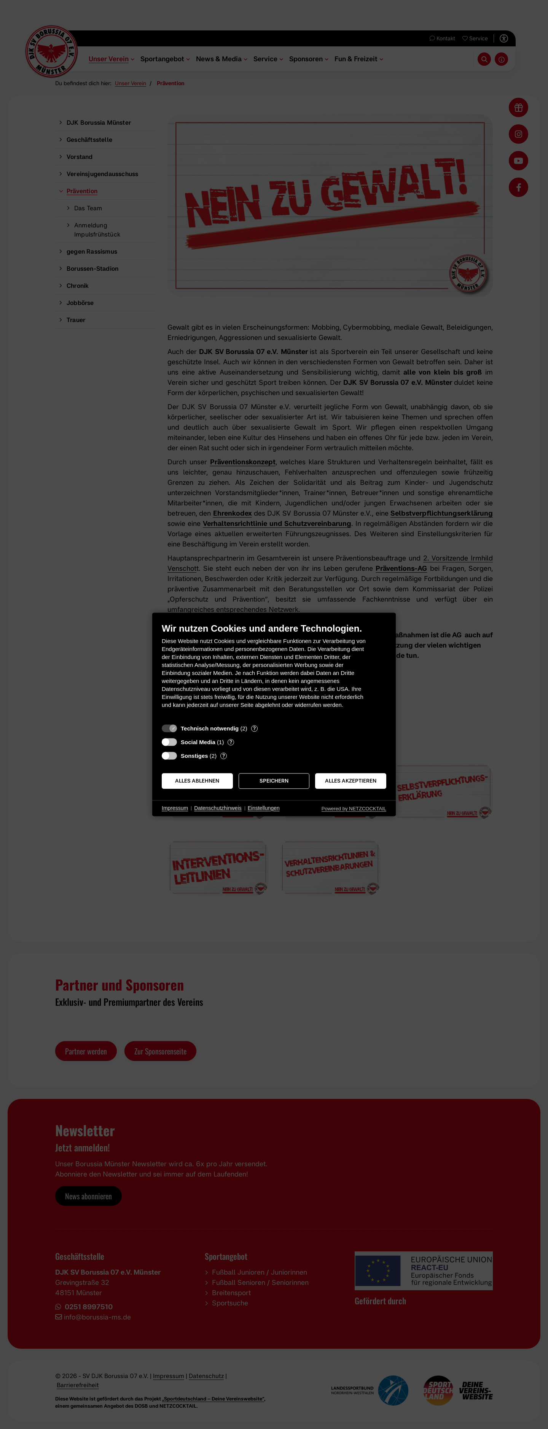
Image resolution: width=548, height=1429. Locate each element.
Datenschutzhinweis (218, 808)
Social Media (198, 742)
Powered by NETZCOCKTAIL (354, 808)
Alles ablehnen (197, 781)
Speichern (274, 781)
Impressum (175, 808)
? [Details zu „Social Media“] (230, 742)
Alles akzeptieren (350, 781)
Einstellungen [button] (264, 808)
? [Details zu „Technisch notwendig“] (254, 728)
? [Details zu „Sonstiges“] (223, 756)
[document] (274, 671)
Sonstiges (194, 756)
